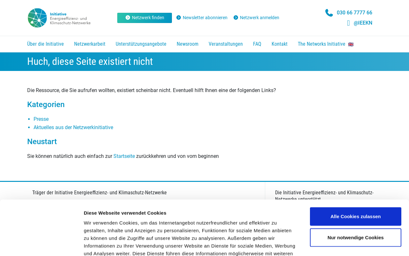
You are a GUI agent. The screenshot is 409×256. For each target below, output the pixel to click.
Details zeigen (340, 243)
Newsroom (187, 44)
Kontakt (280, 44)
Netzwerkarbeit (89, 44)
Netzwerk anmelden (256, 17)
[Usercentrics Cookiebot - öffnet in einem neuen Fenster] (41, 243)
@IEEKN (363, 23)
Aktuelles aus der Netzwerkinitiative (73, 127)
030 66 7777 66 (354, 13)
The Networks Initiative (325, 44)
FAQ (257, 44)
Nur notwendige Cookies (356, 186)
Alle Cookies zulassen (355, 165)
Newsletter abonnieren (202, 17)
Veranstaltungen (226, 44)
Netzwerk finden (144, 17)
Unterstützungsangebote (141, 44)
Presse (41, 119)
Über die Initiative (45, 44)
